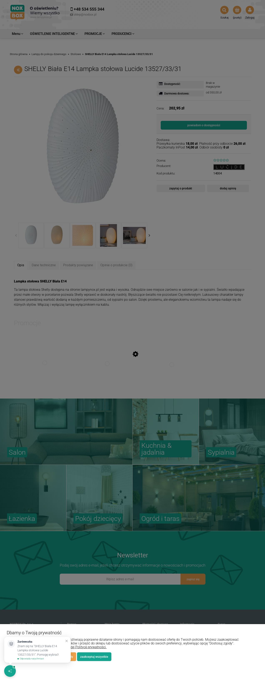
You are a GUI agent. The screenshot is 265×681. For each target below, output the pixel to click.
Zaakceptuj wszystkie (94, 656)
